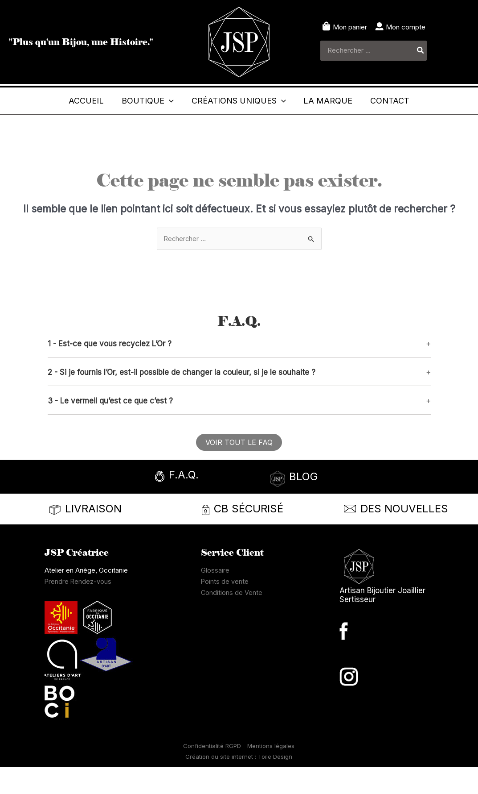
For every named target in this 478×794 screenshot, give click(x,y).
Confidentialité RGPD (213, 773)
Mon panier (350, 27)
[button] (239, 370)
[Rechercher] (420, 50)
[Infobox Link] (192, 504)
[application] (163, 100)
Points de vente (225, 608)
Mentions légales (270, 773)
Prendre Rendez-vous (78, 608)
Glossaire (215, 597)
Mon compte (405, 27)
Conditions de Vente (232, 619)
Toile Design (275, 783)
